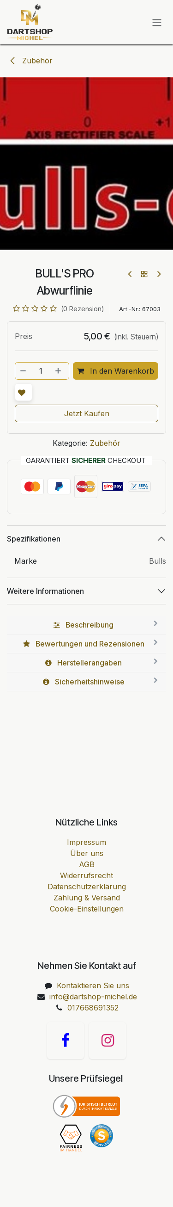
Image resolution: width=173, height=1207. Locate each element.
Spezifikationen (33, 538)
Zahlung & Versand (87, 897)
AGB (87, 864)
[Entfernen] (23, 371)
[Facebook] (65, 1040)
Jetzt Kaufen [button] (86, 413)
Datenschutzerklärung (87, 886)
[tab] (86, 625)
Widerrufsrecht (86, 875)
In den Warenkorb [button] (115, 371)
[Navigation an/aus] (157, 22)
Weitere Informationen (45, 591)
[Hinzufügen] (59, 371)
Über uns (86, 853)
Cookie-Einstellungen (87, 908)
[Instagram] (107, 1040)
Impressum (86, 842)
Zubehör (31, 60)
